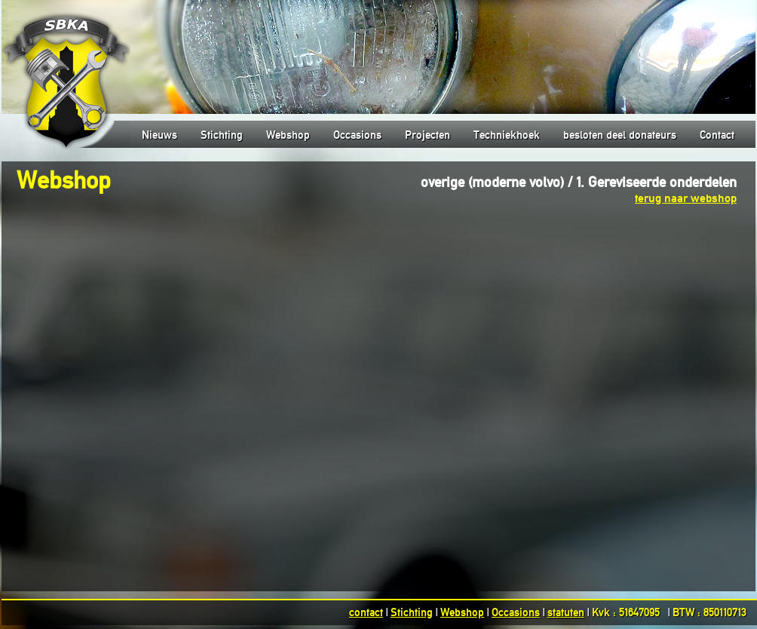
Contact (717, 135)
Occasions (357, 135)
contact (366, 612)
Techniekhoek (507, 135)
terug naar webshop (686, 198)
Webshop (288, 135)
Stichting (222, 135)
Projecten (427, 135)
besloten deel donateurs (619, 135)
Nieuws (159, 135)
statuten (565, 612)
